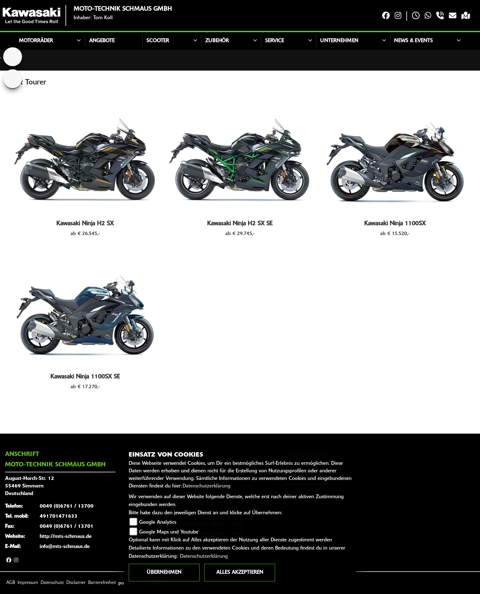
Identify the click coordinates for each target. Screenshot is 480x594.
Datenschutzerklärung (206, 486)
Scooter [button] (157, 40)
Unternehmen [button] (339, 40)
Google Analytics (157, 522)
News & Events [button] (413, 40)
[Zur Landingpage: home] (12, 56)
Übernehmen (164, 572)
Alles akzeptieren (239, 572)
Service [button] (274, 40)
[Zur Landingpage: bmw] (12, 78)
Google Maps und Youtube (168, 532)
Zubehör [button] (217, 40)
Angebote (102, 40)
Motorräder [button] (36, 40)
